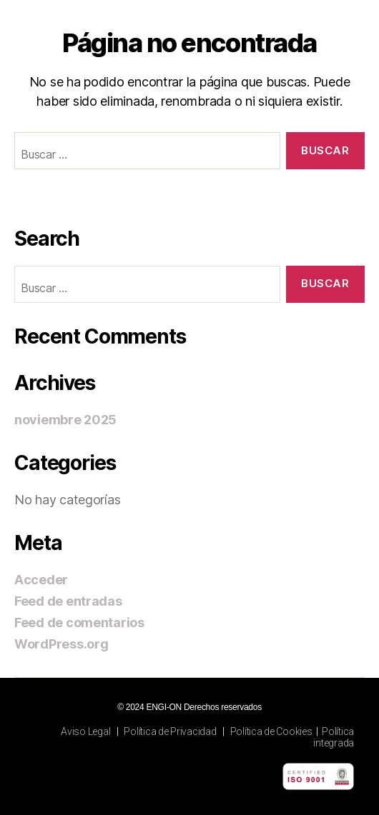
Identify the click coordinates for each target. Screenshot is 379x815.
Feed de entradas (68, 601)
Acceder (41, 579)
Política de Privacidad (170, 731)
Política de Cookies (271, 731)
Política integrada (333, 737)
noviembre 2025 (65, 419)
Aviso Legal (85, 731)
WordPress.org (61, 643)
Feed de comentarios (79, 622)
